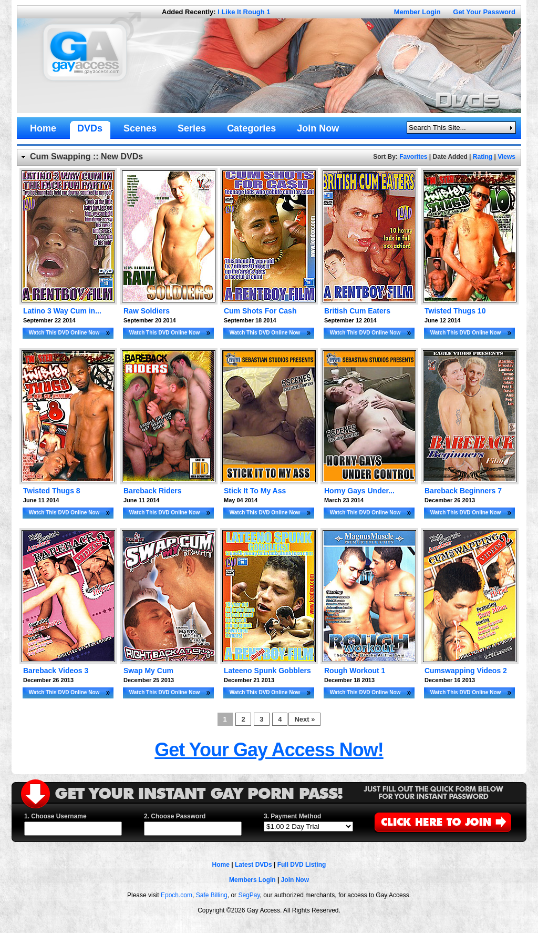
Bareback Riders (152, 490)
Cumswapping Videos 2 (466, 670)
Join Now (295, 880)
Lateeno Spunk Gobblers (267, 670)
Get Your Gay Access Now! (269, 749)
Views (506, 156)
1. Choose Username (55, 816)
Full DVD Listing (301, 864)
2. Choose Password (174, 816)
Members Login (252, 880)
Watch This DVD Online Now (64, 333)
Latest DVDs (253, 864)
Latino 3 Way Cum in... (62, 311)
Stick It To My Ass (255, 490)
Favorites (413, 156)
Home (221, 864)
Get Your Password (484, 12)
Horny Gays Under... (359, 490)
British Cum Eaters (357, 311)
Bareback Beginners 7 (463, 490)
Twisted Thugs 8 (51, 490)
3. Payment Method (292, 816)
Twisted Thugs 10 (455, 311)
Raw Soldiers (146, 311)
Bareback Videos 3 (55, 670)
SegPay (249, 895)
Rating (482, 156)
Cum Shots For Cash (260, 311)
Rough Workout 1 (354, 670)
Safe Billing (211, 895)
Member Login (417, 12)
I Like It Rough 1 (244, 12)
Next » (304, 719)
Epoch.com (176, 895)
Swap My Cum (148, 670)
